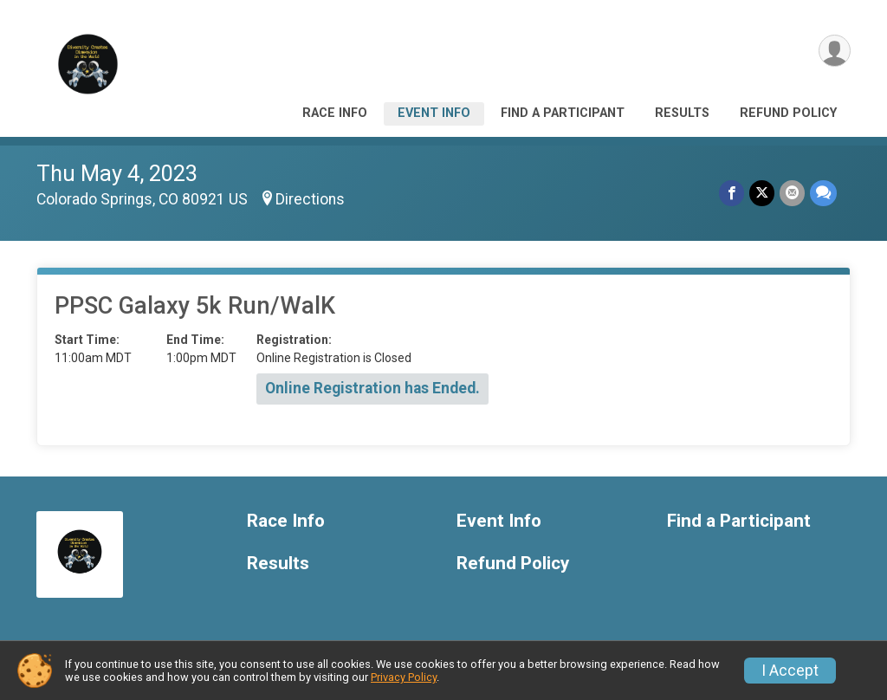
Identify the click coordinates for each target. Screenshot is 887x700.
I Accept (790, 670)
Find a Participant (563, 113)
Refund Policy (788, 113)
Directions (310, 199)
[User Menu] (835, 51)
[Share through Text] (823, 192)
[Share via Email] (792, 192)
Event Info (434, 113)
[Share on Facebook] (731, 192)
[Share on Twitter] (761, 192)
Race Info (334, 113)
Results (682, 113)
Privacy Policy (404, 677)
